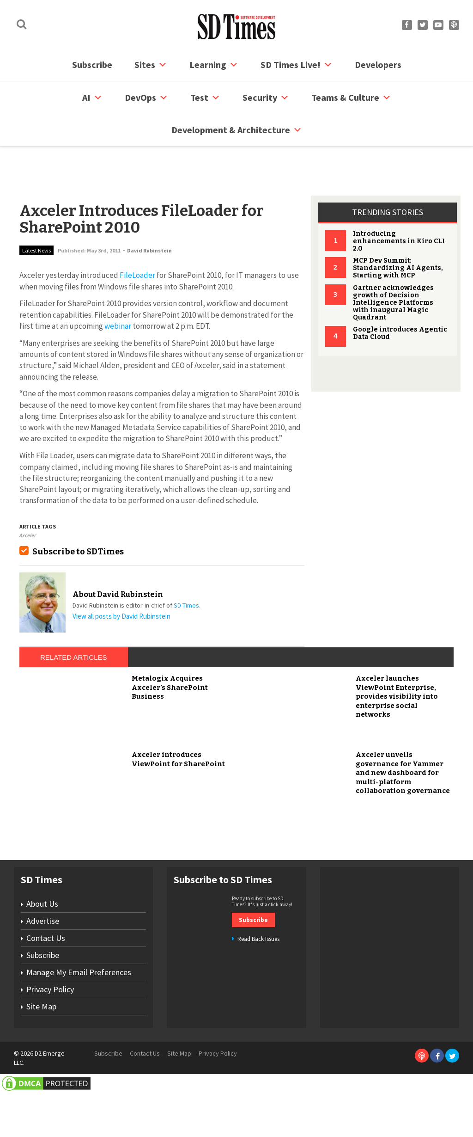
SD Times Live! (297, 65)
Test (205, 97)
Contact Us (45, 988)
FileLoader (137, 240)
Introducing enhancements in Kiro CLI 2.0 (399, 206)
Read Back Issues (258, 990)
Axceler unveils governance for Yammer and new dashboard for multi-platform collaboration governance (403, 824)
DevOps (146, 97)
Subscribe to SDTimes (78, 516)
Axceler (27, 500)
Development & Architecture (236, 130)
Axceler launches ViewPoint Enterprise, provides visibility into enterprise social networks (397, 747)
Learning (213, 65)
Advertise (42, 971)
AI (92, 97)
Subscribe (92, 64)
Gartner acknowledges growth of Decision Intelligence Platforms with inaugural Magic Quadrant (393, 267)
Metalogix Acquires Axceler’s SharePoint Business (170, 738)
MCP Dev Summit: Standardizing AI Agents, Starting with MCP (398, 232)
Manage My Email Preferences (78, 1023)
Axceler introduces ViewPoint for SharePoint (178, 810)
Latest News (36, 215)
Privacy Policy (50, 1040)
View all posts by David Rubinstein (121, 581)
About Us (42, 954)
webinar (117, 291)
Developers (378, 64)
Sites (150, 65)
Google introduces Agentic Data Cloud (400, 298)
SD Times (186, 570)
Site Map (41, 1057)
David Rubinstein (149, 215)
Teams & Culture (351, 97)
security (266, 97)
